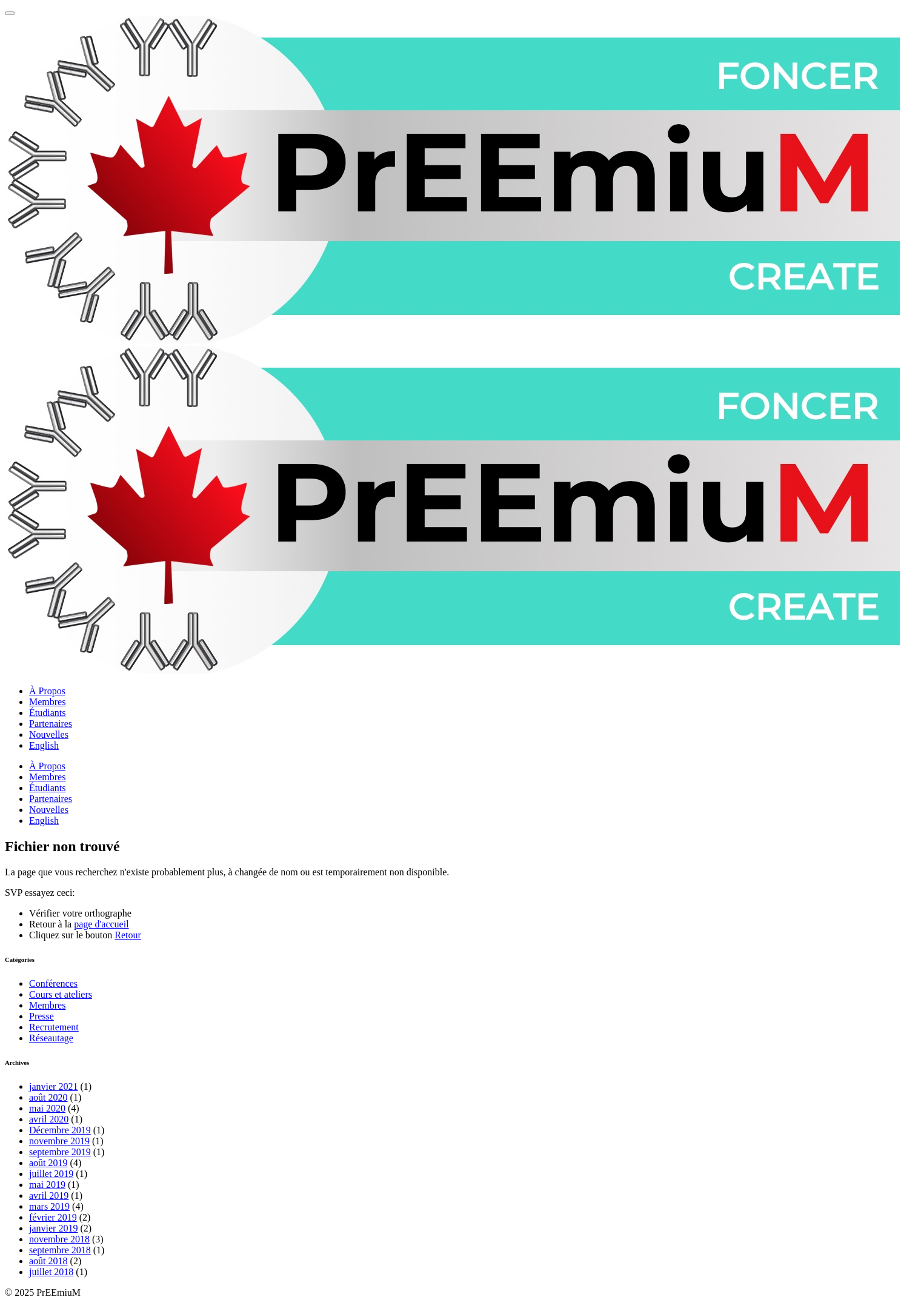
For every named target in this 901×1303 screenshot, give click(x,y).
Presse (41, 1016)
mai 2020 (47, 1108)
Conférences (53, 983)
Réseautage (51, 1038)
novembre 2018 (59, 1239)
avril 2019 (48, 1195)
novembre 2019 (59, 1141)
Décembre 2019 (60, 1130)
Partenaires (50, 723)
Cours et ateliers (60, 994)
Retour (128, 935)
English (44, 745)
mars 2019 (49, 1206)
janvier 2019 (53, 1228)
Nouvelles (48, 734)
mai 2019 (47, 1184)
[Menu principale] (10, 13)
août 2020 (48, 1097)
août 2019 (48, 1163)
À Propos (47, 691)
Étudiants (47, 713)
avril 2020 (48, 1119)
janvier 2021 (53, 1086)
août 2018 (48, 1261)
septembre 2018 (60, 1250)
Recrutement (54, 1027)
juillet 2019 (51, 1174)
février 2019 (53, 1217)
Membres (47, 702)
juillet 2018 (51, 1272)
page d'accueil (101, 924)
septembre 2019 (60, 1152)
